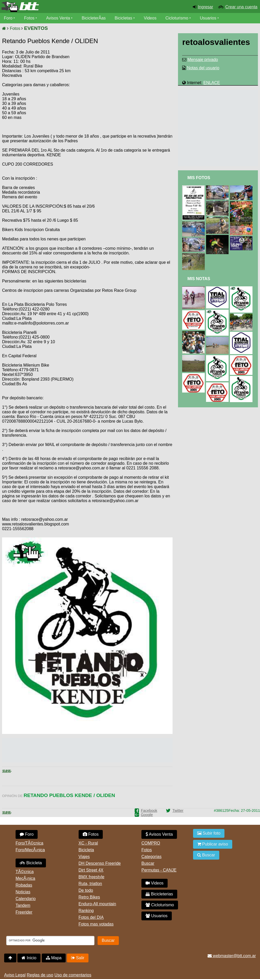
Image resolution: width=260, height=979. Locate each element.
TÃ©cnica (25, 871)
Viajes (84, 856)
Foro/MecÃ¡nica (30, 850)
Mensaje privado (203, 59)
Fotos (29, 18)
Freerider (24, 912)
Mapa (53, 958)
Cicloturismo (176, 18)
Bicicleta (31, 863)
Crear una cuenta (241, 7)
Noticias (23, 892)
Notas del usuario (203, 68)
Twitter (177, 810)
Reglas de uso (40, 975)
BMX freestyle (92, 877)
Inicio (29, 958)
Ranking (86, 910)
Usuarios (208, 18)
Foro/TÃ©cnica (29, 843)
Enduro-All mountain (97, 904)
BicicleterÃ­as (94, 18)
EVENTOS (36, 28)
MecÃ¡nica (25, 878)
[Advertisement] (128, 89)
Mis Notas (198, 278)
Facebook (149, 810)
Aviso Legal (14, 975)
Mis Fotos (198, 177)
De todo (86, 890)
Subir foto (209, 833)
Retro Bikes (89, 897)
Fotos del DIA (91, 917)
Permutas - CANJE (158, 870)
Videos (150, 18)
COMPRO (150, 843)
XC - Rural (88, 843)
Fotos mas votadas (96, 924)
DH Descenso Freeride (100, 863)
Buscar (147, 863)
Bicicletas (124, 18)
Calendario (26, 898)
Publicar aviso (212, 844)
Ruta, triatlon (90, 883)
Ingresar (205, 7)
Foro (8, 18)
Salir (77, 958)
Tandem (23, 905)
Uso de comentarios (72, 975)
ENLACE (211, 82)
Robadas (24, 885)
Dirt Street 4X (91, 870)
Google (147, 815)
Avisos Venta (58, 18)
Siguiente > (6, 771)
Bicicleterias (159, 894)
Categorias (151, 856)
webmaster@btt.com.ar (232, 956)
